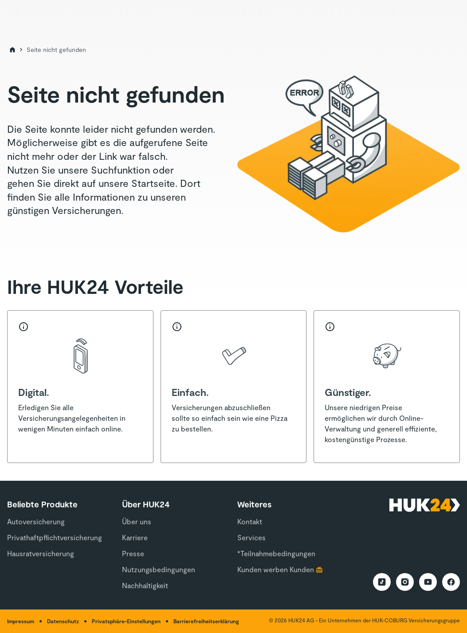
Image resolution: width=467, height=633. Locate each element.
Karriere (135, 537)
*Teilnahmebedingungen (276, 553)
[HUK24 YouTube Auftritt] (428, 582)
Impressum (20, 621)
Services (251, 537)
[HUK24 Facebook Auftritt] (451, 582)
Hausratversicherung (40, 553)
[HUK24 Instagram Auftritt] (405, 582)
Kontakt (249, 521)
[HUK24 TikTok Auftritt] (382, 582)
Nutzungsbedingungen (158, 569)
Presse (133, 553)
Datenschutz (63, 621)
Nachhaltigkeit (145, 585)
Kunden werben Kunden (275, 569)
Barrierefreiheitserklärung (206, 621)
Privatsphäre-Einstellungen (126, 621)
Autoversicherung (36, 521)
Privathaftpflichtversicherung (54, 537)
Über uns (136, 521)
